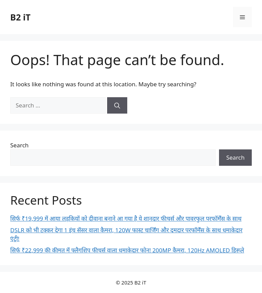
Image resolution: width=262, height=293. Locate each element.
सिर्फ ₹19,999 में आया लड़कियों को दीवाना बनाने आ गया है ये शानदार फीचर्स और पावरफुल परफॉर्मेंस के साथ (126, 218)
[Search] (117, 105)
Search (19, 145)
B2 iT (20, 17)
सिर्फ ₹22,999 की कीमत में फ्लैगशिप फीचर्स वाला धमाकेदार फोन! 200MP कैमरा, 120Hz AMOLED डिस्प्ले (127, 250)
